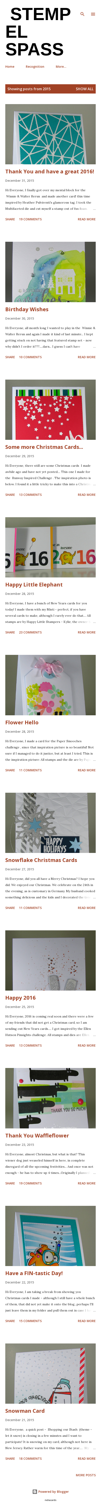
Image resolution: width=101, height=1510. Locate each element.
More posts (86, 1475)
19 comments (30, 219)
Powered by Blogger (50, 1491)
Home (9, 66)
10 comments (30, 357)
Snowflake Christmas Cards (41, 860)
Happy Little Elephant (34, 584)
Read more (87, 219)
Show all (85, 88)
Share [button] (10, 219)
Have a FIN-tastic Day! (34, 1273)
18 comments (30, 1458)
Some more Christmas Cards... (44, 446)
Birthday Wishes (27, 309)
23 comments (30, 632)
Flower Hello (22, 722)
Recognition (35, 66)
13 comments (30, 495)
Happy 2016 (20, 997)
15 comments (30, 1321)
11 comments (30, 770)
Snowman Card (25, 1410)
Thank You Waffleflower (37, 1135)
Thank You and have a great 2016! (49, 171)
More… (61, 66)
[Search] (82, 8)
